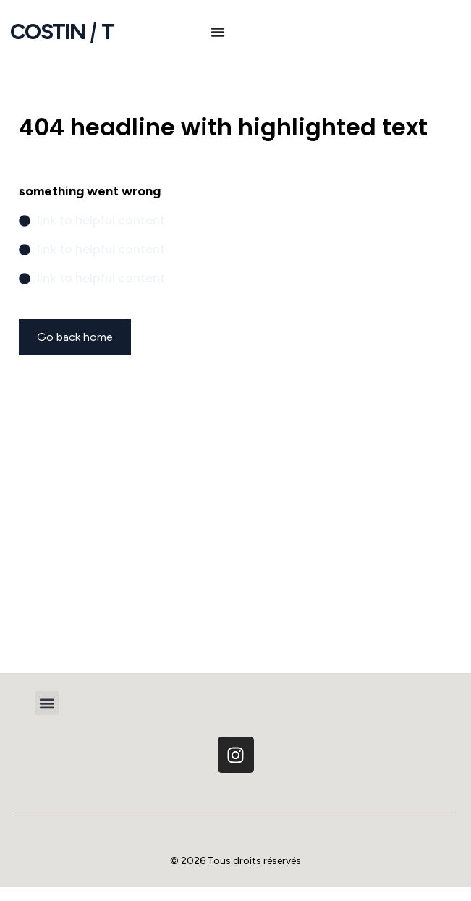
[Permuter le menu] (218, 32)
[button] (47, 703)
